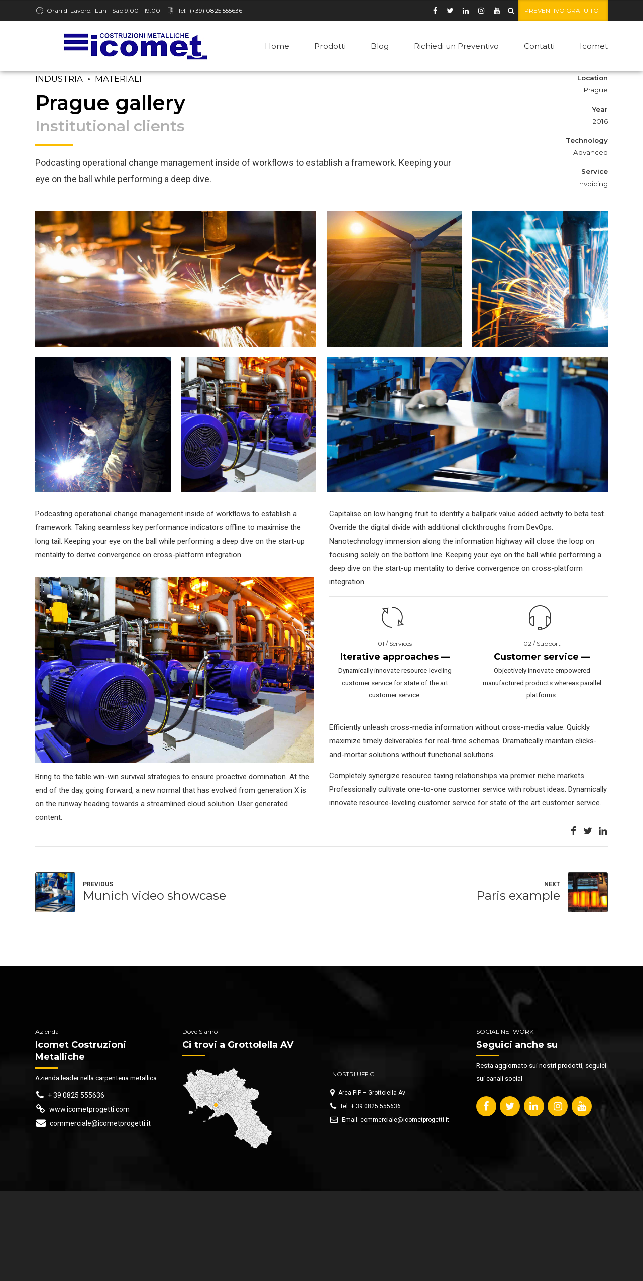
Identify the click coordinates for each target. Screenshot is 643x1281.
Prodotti (330, 46)
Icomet (594, 46)
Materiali (118, 79)
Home (277, 46)
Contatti (539, 46)
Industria (59, 79)
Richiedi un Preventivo (456, 46)
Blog (380, 46)
